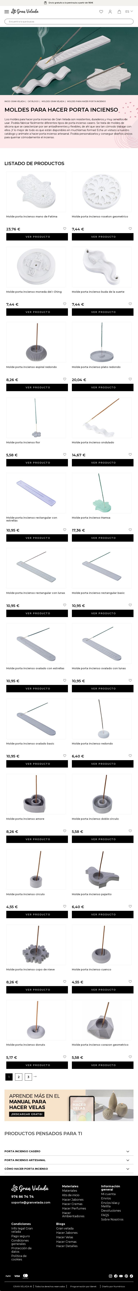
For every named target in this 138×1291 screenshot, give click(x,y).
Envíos (106, 1198)
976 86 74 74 (22, 1197)
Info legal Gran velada (22, 1230)
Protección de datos (21, 1250)
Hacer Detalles (66, 1246)
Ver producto (38, 236)
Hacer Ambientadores (73, 1214)
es (129, 11)
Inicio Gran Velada (14, 101)
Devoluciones (111, 1210)
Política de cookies (19, 1257)
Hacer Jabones (72, 1199)
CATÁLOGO (33, 101)
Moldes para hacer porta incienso (86, 101)
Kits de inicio (70, 1195)
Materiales (69, 1190)
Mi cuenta (108, 1194)
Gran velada (64, 1228)
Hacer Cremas (72, 1204)
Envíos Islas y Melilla (110, 1204)
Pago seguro (20, 1236)
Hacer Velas (64, 1237)
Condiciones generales (20, 1242)
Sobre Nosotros (112, 1219)
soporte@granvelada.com (30, 1202)
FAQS (105, 1215)
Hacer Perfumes (74, 1208)
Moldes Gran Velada (53, 101)
